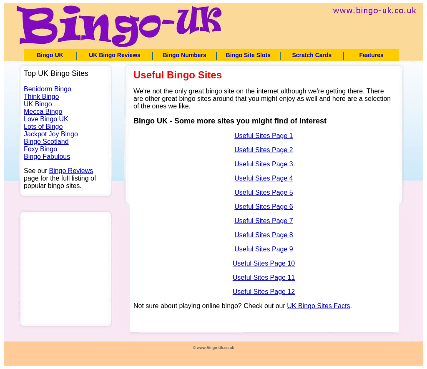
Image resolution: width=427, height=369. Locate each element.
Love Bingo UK (46, 119)
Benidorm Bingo (47, 89)
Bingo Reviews (71, 170)
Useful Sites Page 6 (263, 206)
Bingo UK (50, 55)
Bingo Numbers (184, 55)
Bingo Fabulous (47, 156)
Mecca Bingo (43, 111)
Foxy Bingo (40, 149)
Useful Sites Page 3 (263, 164)
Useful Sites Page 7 (263, 220)
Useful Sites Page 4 (263, 178)
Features (371, 55)
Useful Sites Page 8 (263, 234)
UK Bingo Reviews (115, 55)
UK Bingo (38, 104)
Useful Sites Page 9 (263, 249)
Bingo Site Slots (248, 55)
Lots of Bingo (43, 126)
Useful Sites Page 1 (263, 135)
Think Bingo (41, 96)
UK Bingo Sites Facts (318, 305)
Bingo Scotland (46, 141)
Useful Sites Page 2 (263, 149)
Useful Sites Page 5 (263, 192)
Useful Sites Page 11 (264, 277)
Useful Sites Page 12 (264, 291)
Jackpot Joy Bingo (51, 134)
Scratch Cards (312, 55)
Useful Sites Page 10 (264, 263)
